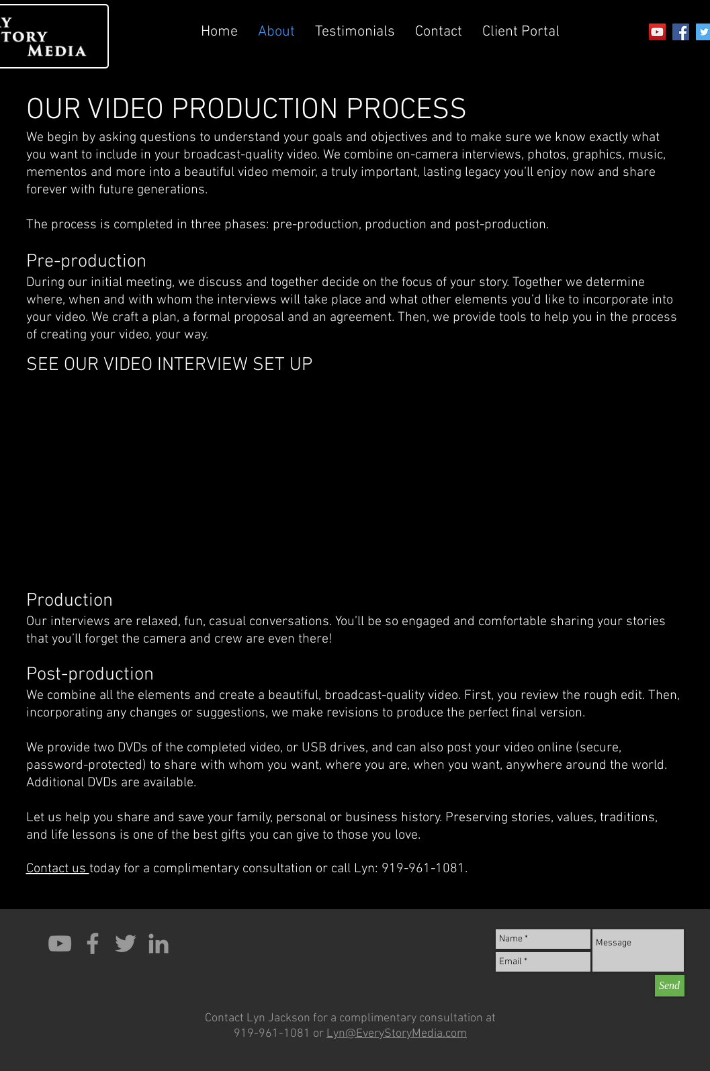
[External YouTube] (187, 471)
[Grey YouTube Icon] (60, 943)
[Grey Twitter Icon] (126, 943)
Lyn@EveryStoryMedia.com (396, 1034)
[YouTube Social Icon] (657, 32)
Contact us (57, 869)
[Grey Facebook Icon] (93, 943)
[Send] (669, 985)
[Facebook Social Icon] (680, 32)
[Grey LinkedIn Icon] (158, 943)
